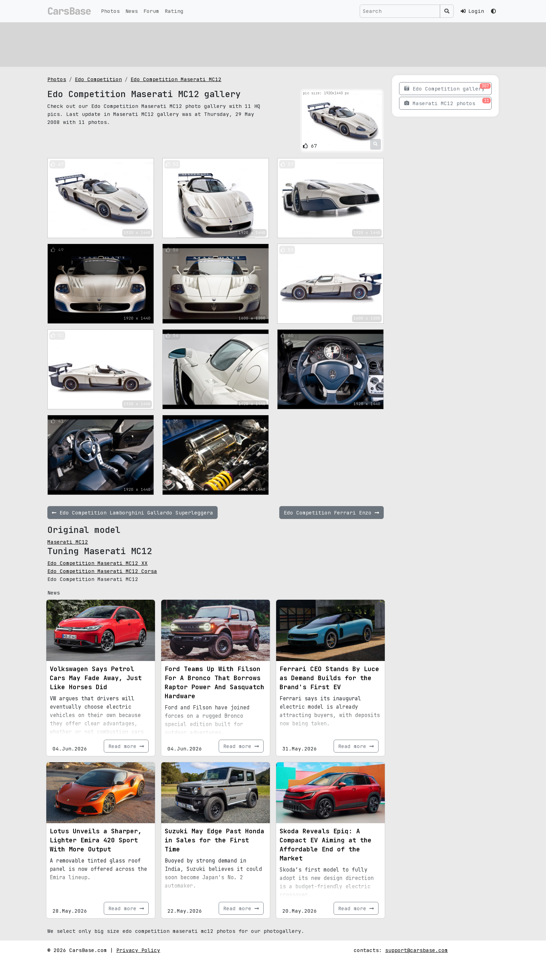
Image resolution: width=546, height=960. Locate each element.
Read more (126, 746)
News (131, 11)
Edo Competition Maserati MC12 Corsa (102, 571)
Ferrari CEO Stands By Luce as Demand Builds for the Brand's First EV (329, 678)
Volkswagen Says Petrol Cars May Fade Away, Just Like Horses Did (96, 678)
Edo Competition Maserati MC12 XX (97, 563)
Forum (151, 11)
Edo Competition (98, 79)
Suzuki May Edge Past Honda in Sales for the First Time (214, 840)
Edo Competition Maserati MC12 (176, 79)
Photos (110, 11)
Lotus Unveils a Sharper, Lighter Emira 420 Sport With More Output (96, 840)
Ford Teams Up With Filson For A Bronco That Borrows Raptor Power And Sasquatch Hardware (214, 682)
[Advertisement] (256, 43)
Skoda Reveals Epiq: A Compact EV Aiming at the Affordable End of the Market (326, 844)
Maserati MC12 (67, 541)
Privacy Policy (138, 950)
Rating (174, 11)
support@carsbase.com (416, 950)
